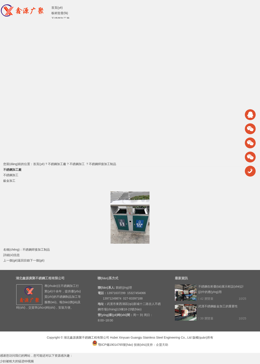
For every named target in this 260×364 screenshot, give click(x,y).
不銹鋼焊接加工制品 (102, 164)
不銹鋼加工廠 (57, 164)
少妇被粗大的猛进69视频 (17, 361)
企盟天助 (162, 344)
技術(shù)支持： (145, 344)
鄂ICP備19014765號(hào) (112, 344)
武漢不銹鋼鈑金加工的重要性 (218, 306)
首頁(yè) (38, 164)
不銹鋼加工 (77, 164)
